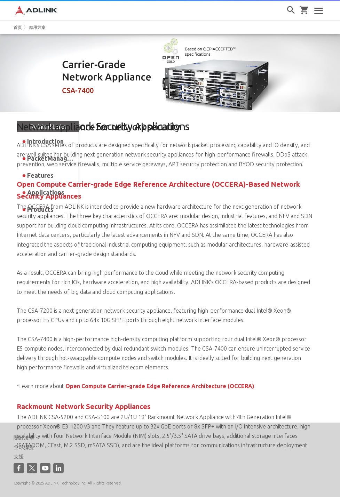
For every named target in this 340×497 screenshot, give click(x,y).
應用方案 (37, 27)
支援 (19, 457)
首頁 (18, 27)
